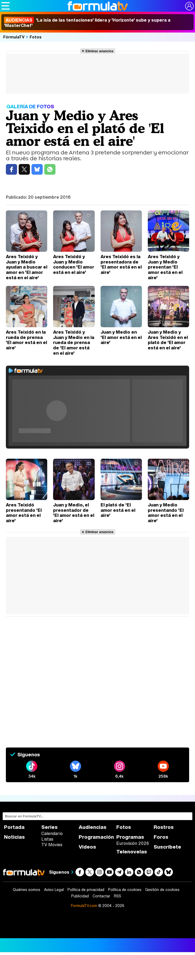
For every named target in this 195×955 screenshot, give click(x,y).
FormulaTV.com (84, 905)
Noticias (14, 837)
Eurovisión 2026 (132, 843)
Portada (14, 827)
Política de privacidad (85, 890)
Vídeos (87, 847)
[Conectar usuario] (189, 6)
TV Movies (51, 844)
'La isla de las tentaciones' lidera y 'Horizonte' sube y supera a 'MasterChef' (87, 23)
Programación (96, 837)
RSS (117, 896)
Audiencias (92, 827)
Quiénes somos (26, 890)
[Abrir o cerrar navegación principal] (5, 6)
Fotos (36, 37)
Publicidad (80, 896)
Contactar (101, 896)
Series (49, 827)
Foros (161, 837)
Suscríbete (167, 847)
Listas (47, 839)
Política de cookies (124, 890)
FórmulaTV (14, 37)
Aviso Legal (54, 890)
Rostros (164, 827)
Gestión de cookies (162, 890)
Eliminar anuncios (99, 51)
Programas (130, 837)
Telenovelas (131, 852)
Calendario (52, 833)
